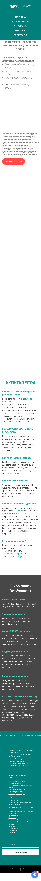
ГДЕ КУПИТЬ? (20, 35)
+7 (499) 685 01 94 (25, 755)
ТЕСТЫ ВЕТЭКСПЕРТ (20, 21)
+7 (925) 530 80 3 (14, 757)
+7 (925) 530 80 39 (20, 761)
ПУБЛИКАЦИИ (20, 26)
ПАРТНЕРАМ (20, 17)
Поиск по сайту (20, 852)
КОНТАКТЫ (20, 30)
